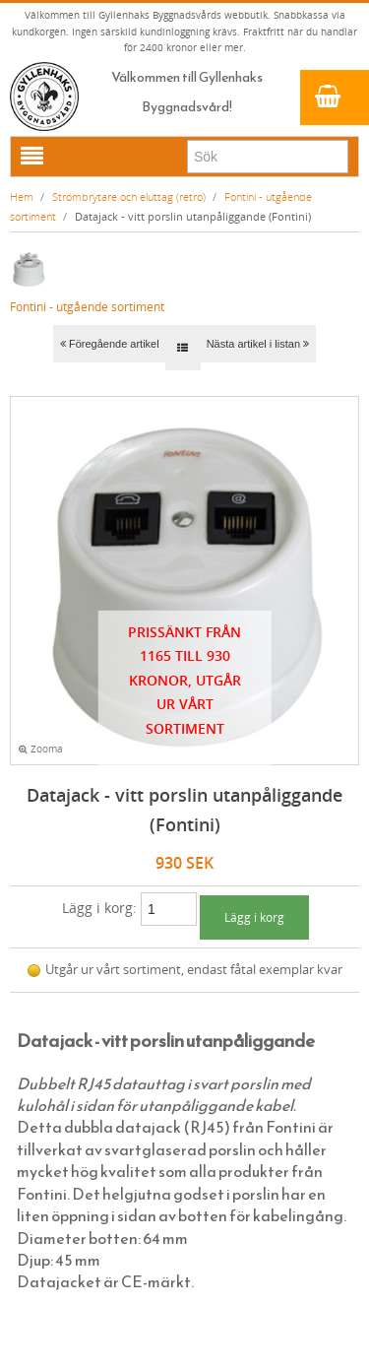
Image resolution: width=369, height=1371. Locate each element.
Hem (21, 196)
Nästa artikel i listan (258, 344)
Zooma (41, 749)
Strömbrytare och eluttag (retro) (129, 196)
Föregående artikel (109, 344)
